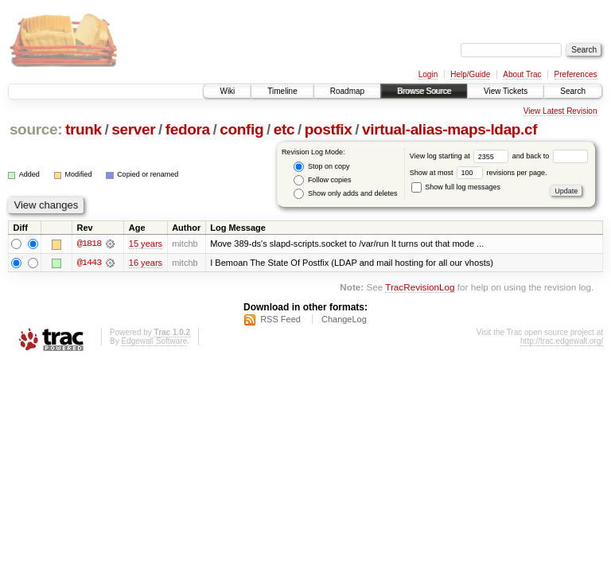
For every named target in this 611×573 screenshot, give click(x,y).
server (133, 129)
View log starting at (461, 156)
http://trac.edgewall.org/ (561, 341)
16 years (145, 262)
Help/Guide (470, 74)
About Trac (522, 74)
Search (573, 91)
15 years (145, 243)
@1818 (89, 243)
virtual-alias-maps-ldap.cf (449, 129)
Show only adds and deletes (345, 194)
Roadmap (347, 91)
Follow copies (322, 180)
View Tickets (505, 91)
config (241, 129)
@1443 (89, 262)
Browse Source (424, 91)
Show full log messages (455, 187)
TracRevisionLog (419, 288)
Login (428, 74)
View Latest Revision (560, 111)
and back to (550, 156)
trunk (83, 129)
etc (284, 129)
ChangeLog (344, 319)
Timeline (282, 91)
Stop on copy (321, 167)
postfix (328, 129)
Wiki (227, 91)
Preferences (576, 74)
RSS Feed (280, 319)
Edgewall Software (154, 341)
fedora (187, 129)
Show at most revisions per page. (478, 173)
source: (36, 129)
